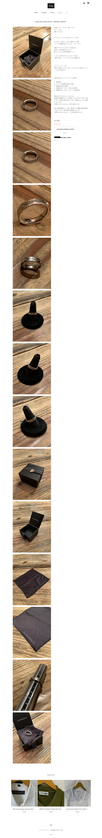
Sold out (65, 133)
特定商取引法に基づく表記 (57, 830)
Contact (52, 12)
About (36, 12)
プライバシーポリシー (44, 830)
